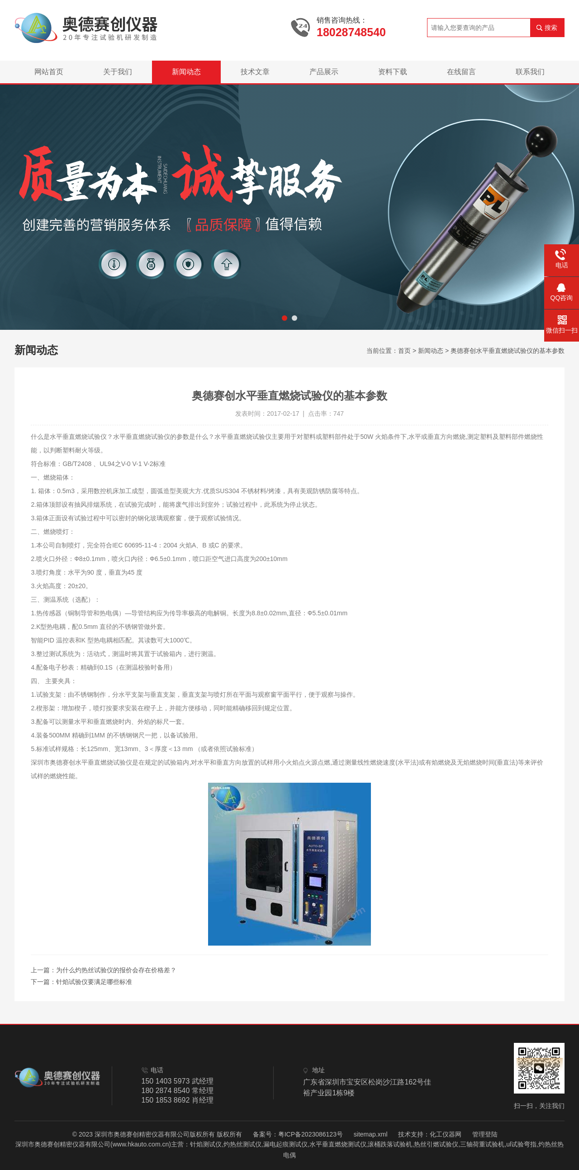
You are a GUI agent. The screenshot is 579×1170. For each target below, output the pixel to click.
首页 (404, 350)
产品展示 (323, 72)
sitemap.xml (371, 1134)
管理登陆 (485, 1134)
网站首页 (48, 72)
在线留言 (461, 72)
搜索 (551, 27)
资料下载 (392, 72)
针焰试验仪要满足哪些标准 (94, 981)
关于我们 (117, 72)
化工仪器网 (445, 1134)
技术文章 (255, 72)
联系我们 (530, 72)
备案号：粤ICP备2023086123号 (298, 1134)
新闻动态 (186, 72)
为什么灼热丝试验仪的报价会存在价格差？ (116, 970)
